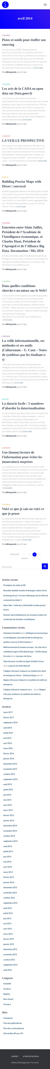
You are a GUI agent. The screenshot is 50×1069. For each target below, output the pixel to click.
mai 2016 (7, 738)
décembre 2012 (10, 949)
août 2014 (7, 846)
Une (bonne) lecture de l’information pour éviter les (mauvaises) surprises (22, 457)
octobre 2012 (9, 960)
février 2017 (8, 717)
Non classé (8, 999)
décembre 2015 (10, 764)
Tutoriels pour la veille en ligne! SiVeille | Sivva (23, 661)
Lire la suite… (38, 68)
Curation (6, 35)
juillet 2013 (8, 913)
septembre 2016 (10, 723)
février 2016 (8, 754)
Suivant (24, 558)
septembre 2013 (10, 903)
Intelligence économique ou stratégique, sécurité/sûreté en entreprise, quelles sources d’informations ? (25, 637)
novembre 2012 (10, 954)
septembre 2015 (10, 779)
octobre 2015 (9, 774)
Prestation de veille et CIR (14, 585)
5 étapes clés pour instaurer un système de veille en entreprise (25, 679)
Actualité (7, 984)
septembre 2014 (10, 841)
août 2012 (7, 970)
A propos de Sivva (23, 656)
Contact (15, 1056)
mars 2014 (8, 872)
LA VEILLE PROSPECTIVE (23, 140)
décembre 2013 (10, 887)
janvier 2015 (8, 821)
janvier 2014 (8, 882)
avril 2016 (7, 743)
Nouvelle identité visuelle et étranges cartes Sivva (25, 590)
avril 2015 (7, 805)
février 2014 (8, 877)
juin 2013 (7, 918)
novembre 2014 (10, 831)
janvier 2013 (8, 944)
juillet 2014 (8, 851)
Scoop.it (7, 1004)
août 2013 (7, 908)
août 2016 (7, 728)
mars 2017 (8, 712)
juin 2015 (7, 795)
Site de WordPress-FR (13, 1033)
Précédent (15, 554)
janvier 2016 (8, 759)
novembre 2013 (10, 893)
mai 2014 (7, 862)
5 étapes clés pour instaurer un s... (18, 690)
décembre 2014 (10, 826)
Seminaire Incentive (12, 633)
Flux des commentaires (13, 1028)
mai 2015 (7, 800)
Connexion (8, 1018)
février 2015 (8, 815)
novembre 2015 (10, 769)
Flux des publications (12, 1023)
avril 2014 (7, 867)
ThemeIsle (34, 1063)
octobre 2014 (9, 836)
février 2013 (8, 939)
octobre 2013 (9, 898)
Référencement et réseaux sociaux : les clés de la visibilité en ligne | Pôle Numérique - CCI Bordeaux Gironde (25, 651)
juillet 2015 (8, 790)
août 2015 (7, 784)
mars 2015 (8, 810)
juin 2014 (7, 857)
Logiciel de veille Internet (19, 666)
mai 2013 (7, 924)
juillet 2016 (8, 733)
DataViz (5, 177)
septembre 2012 (10, 965)
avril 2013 (7, 929)
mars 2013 (8, 934)
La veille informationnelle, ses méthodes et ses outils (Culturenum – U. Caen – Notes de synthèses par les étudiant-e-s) (24, 350)
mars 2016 (8, 748)
